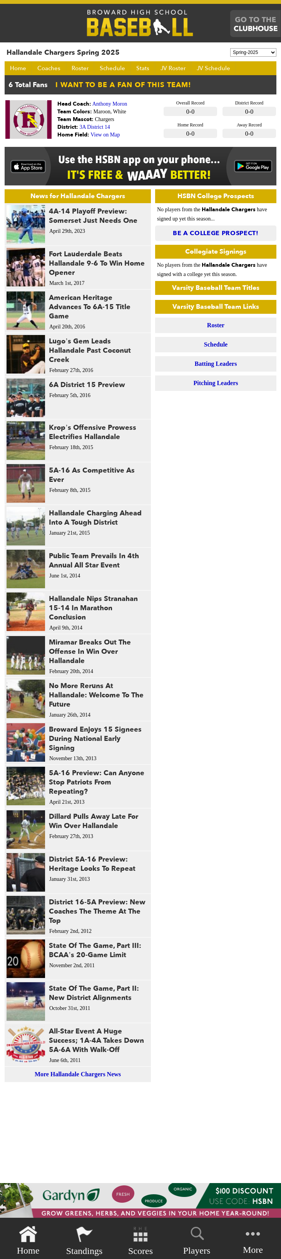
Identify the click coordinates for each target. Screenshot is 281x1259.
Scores (140, 1240)
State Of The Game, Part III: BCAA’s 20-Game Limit (95, 950)
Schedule (112, 68)
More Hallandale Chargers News (78, 1074)
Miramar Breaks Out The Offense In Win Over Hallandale (90, 652)
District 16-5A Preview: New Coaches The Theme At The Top (97, 911)
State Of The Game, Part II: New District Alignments (94, 993)
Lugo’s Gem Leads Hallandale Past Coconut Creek (90, 351)
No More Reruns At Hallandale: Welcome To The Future (96, 695)
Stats (142, 68)
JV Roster (173, 68)
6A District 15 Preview (87, 385)
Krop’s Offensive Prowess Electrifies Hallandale (92, 432)
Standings (84, 1240)
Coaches (48, 68)
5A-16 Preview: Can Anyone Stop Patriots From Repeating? (96, 782)
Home (18, 68)
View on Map (105, 135)
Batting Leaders (216, 363)
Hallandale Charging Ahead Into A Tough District (95, 517)
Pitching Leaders (216, 383)
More (253, 1240)
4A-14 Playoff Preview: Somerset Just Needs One (93, 216)
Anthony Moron (109, 104)
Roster (80, 68)
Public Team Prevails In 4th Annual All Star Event (94, 560)
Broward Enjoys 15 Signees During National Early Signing (95, 739)
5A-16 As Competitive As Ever (92, 475)
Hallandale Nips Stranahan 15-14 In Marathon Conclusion (93, 608)
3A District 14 (95, 127)
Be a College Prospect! (216, 233)
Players (197, 1239)
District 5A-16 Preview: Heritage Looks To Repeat (92, 864)
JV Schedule (213, 68)
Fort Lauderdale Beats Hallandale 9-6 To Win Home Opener (97, 263)
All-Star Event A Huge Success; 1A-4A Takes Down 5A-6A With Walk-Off (96, 1041)
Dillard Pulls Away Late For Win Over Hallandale (93, 821)
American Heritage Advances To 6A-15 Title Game (89, 307)
